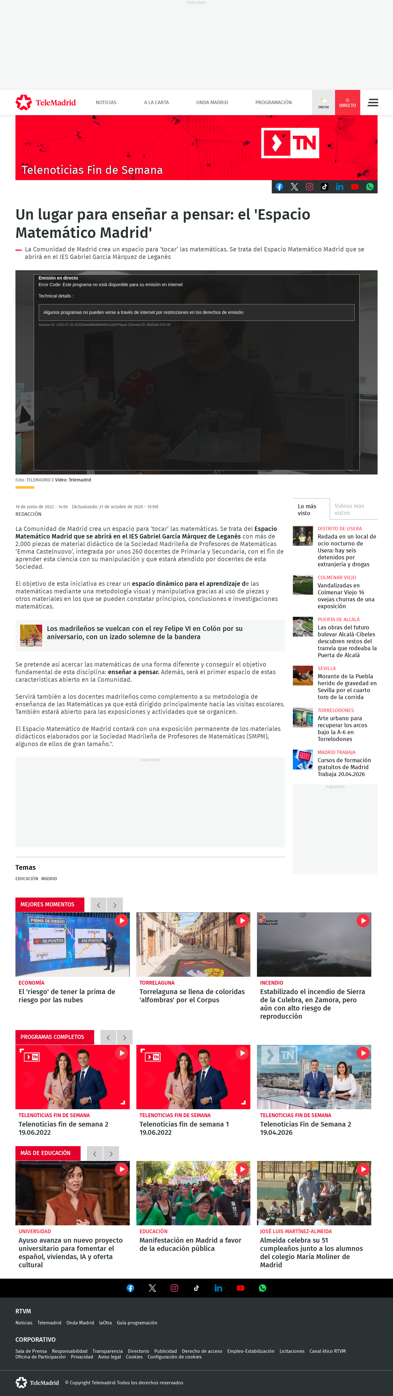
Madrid (49, 879)
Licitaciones (292, 1351)
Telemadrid (49, 1323)
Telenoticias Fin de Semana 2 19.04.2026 (314, 1077)
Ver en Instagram (174, 1288)
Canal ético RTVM (328, 1351)
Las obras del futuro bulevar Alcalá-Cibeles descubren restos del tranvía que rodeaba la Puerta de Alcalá (303, 627)
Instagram (309, 186)
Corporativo (35, 1340)
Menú (372, 102)
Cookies (134, 1357)
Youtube (354, 186)
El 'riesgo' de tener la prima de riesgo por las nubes (72, 944)
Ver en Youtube (240, 1288)
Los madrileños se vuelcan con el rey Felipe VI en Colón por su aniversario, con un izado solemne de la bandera (31, 636)
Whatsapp (370, 186)
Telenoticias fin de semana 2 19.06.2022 (72, 1077)
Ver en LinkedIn (218, 1288)
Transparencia (108, 1351)
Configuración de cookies (175, 1357)
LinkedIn (339, 186)
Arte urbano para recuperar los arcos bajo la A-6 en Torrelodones (303, 717)
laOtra (105, 1323)
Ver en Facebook (130, 1289)
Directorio (138, 1351)
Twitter (294, 187)
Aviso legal (109, 1357)
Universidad (35, 1231)
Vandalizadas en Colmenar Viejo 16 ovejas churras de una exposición (303, 585)
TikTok (324, 187)
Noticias (106, 102)
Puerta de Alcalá (339, 619)
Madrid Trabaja (337, 752)
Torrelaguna (157, 983)
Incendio (271, 983)
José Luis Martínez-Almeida (296, 1231)
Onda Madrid (212, 102)
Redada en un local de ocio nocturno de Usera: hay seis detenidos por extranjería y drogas (303, 536)
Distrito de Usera (340, 528)
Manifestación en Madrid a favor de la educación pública (193, 1193)
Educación (26, 879)
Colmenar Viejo (337, 577)
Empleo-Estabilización (251, 1351)
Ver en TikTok (196, 1289)
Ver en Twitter (152, 1289)
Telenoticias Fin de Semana (54, 1115)
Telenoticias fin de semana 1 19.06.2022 (193, 1077)
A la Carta (156, 102)
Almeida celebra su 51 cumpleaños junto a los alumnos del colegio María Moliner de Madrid (314, 1193)
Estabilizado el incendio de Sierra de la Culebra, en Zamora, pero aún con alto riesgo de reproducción (314, 944)
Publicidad (165, 1351)
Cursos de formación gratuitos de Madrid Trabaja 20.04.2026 (303, 759)
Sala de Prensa (31, 1351)
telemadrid (37, 1383)
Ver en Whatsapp (262, 1288)
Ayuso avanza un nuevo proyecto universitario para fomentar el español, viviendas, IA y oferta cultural (72, 1193)
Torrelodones (336, 710)
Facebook (279, 187)
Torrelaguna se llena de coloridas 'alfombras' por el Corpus (193, 944)
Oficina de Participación (40, 1357)
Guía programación (137, 1323)
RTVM (23, 1311)
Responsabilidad (70, 1351)
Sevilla (327, 668)
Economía (31, 983)
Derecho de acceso (202, 1351)
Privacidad (82, 1357)
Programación (273, 102)
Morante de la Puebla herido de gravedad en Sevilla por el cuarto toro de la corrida (303, 676)
